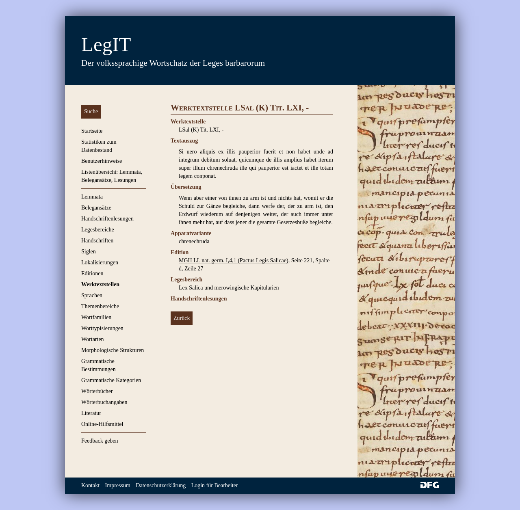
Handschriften (97, 241)
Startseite (91, 131)
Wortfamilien (96, 317)
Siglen (88, 252)
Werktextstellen (100, 284)
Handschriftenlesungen (107, 219)
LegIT (106, 44)
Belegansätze (96, 208)
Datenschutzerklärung (161, 485)
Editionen (92, 273)
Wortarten (92, 339)
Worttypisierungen (102, 328)
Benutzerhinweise (101, 161)
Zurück (181, 318)
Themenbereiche (100, 306)
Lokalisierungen (99, 262)
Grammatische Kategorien (111, 380)
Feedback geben (99, 441)
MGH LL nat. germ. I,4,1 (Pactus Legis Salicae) (233, 260)
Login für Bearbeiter (214, 485)
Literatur (91, 413)
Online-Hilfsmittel (102, 424)
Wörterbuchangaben (104, 402)
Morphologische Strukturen (112, 350)
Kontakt (90, 485)
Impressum (117, 485)
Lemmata (92, 197)
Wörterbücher (97, 391)
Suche (91, 111)
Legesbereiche (97, 230)
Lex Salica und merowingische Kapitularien (229, 288)
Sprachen (91, 295)
